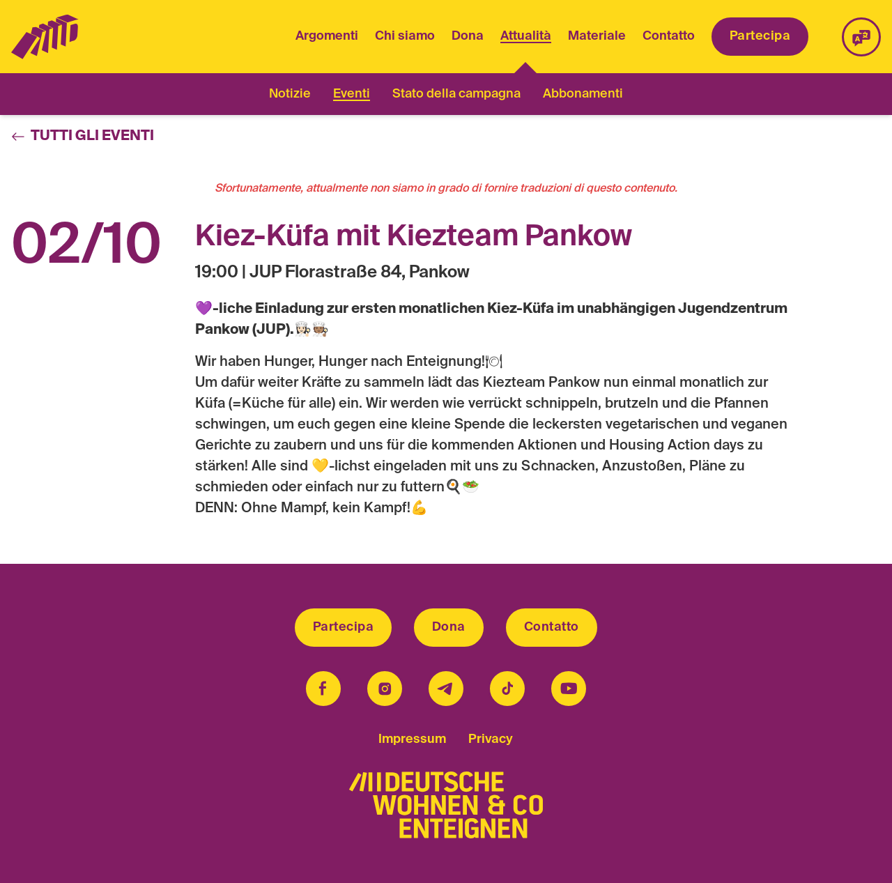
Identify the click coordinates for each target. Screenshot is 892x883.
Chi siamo (405, 36)
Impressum (412, 739)
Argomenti (326, 36)
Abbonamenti (583, 94)
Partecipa (760, 36)
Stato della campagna (456, 94)
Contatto (669, 36)
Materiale (597, 36)
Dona (468, 36)
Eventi (351, 94)
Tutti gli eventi (82, 137)
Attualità (525, 38)
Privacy (490, 739)
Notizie (290, 94)
